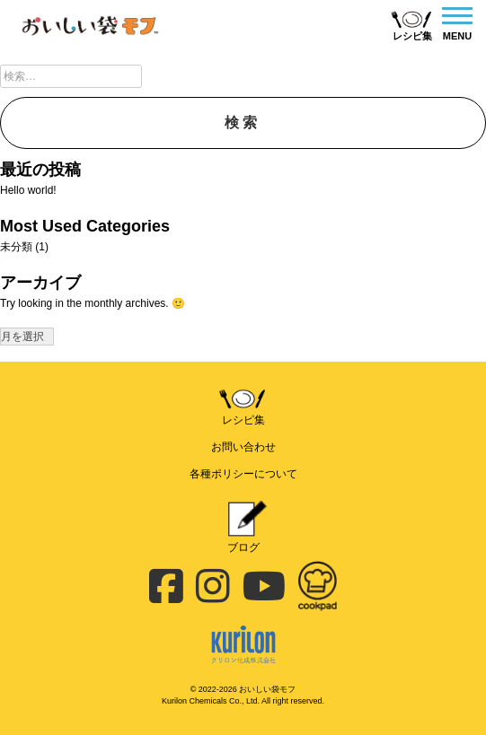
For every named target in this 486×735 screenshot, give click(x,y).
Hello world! (28, 190)
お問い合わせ (243, 447)
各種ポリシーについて (243, 474)
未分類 (16, 247)
